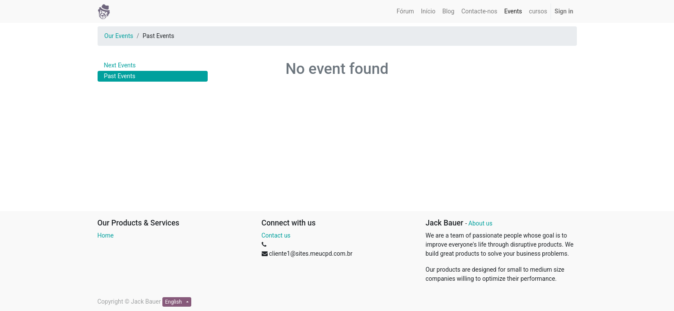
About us (480, 223)
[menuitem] (405, 11)
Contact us (276, 235)
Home (106, 235)
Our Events (118, 35)
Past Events (120, 76)
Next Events (120, 65)
